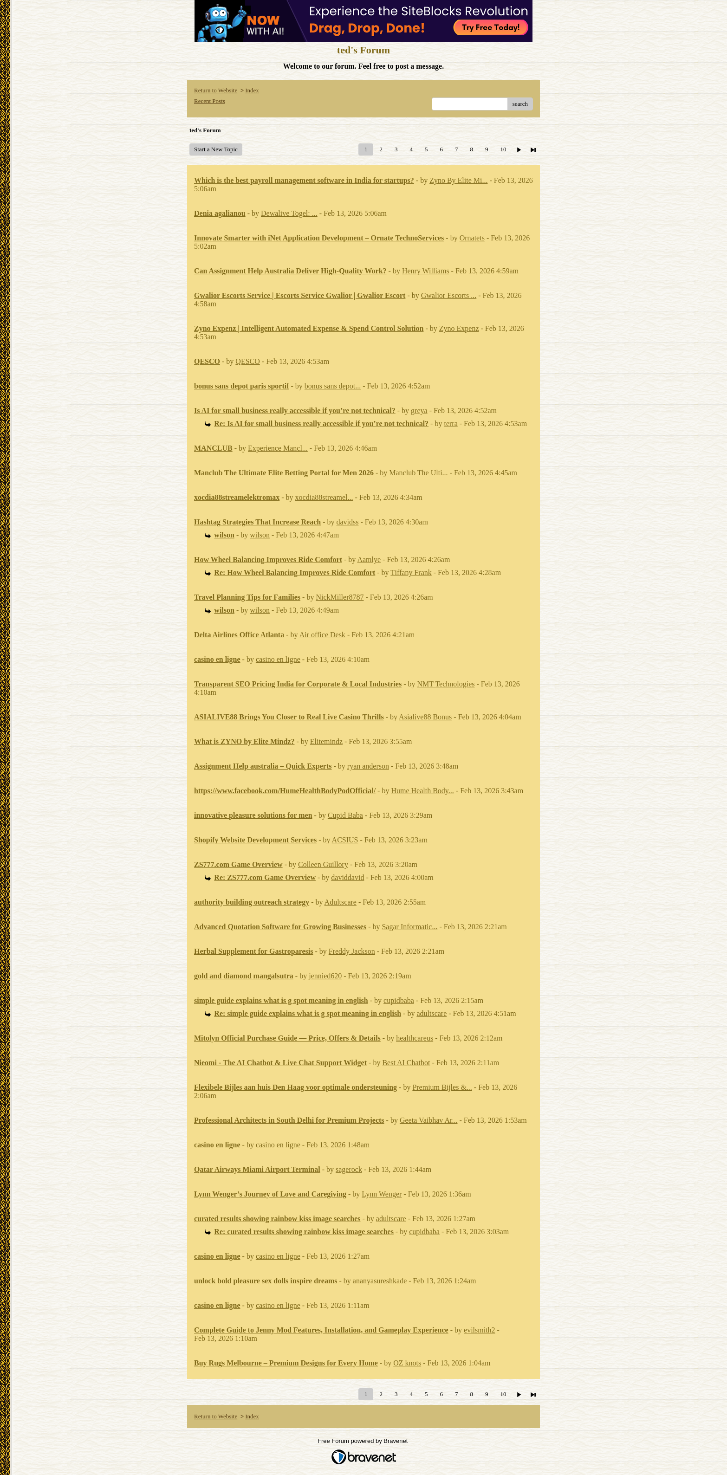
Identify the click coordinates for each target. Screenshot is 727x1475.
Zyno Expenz (459, 328)
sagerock (349, 1169)
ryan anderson (368, 766)
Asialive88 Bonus (425, 717)
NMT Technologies (445, 684)
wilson (260, 535)
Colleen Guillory (323, 864)
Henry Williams (425, 271)
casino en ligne (278, 659)
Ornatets (472, 238)
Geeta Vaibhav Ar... (429, 1120)
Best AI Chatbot (406, 1063)
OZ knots (407, 1363)
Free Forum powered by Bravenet (363, 1440)
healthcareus (414, 1038)
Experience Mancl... (278, 448)
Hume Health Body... (422, 791)
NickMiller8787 (340, 597)
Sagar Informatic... (409, 927)
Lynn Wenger (382, 1194)
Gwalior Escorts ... (449, 295)
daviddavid (347, 877)
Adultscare (341, 902)
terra (450, 423)
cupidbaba (398, 1000)
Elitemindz (326, 741)
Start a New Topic (216, 149)
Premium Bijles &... (442, 1087)
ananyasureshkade (380, 1281)
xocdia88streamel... (324, 497)
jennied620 (325, 976)
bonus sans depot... (333, 386)
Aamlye (369, 559)
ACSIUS (345, 840)
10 (503, 149)
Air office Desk (322, 635)
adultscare (431, 1013)
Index (252, 90)
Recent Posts (209, 100)
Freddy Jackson (352, 951)
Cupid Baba (345, 815)
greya (419, 410)
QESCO (247, 361)
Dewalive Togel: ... (289, 213)
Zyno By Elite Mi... (458, 180)
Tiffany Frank (410, 572)
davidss (348, 522)
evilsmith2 (479, 1330)
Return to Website (215, 90)
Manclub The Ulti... (418, 473)
